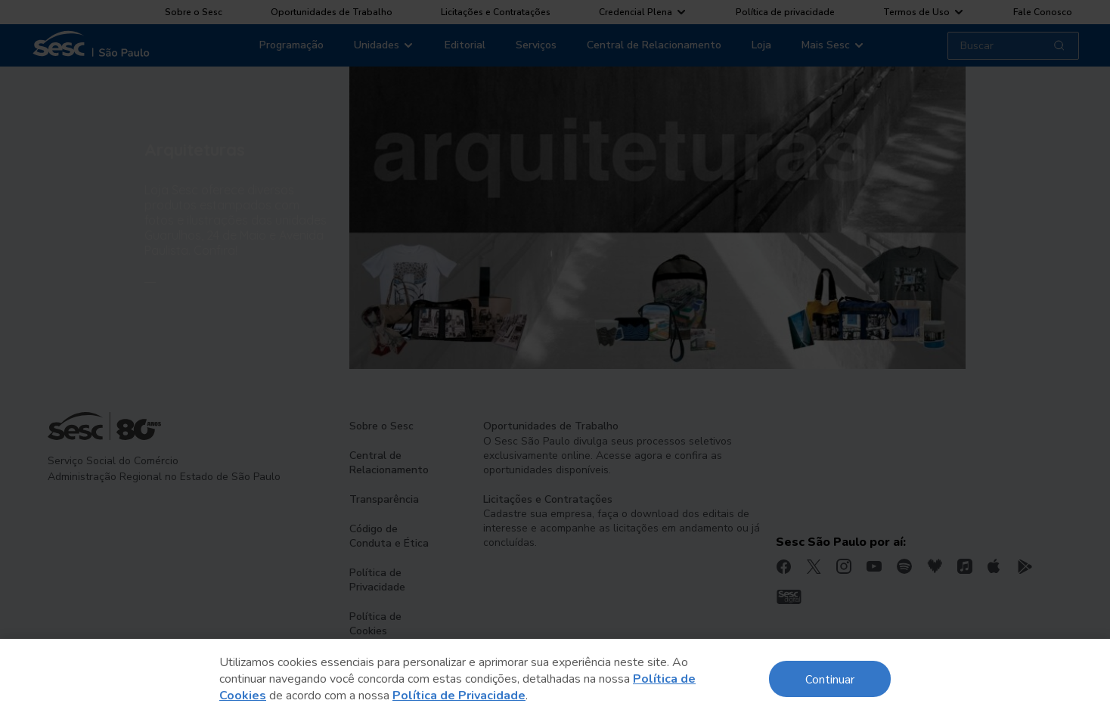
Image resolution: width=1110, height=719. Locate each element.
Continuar (829, 678)
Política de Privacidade (459, 695)
